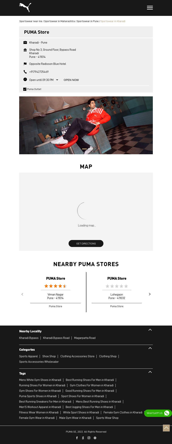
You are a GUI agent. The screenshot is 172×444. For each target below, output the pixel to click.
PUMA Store (55, 278)
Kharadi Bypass (29, 337)
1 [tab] (83, 149)
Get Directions (86, 243)
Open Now (71, 79)
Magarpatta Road (84, 337)
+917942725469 (39, 71)
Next (150, 294)
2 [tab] (89, 149)
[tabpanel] (86, 123)
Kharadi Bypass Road (56, 337)
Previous (22, 294)
